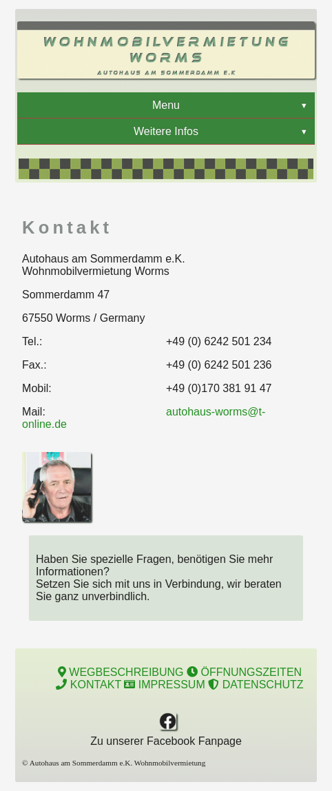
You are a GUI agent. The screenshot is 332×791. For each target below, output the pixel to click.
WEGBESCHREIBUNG (121, 672)
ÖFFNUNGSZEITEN (244, 672)
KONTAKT (88, 684)
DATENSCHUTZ (255, 684)
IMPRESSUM (164, 684)
